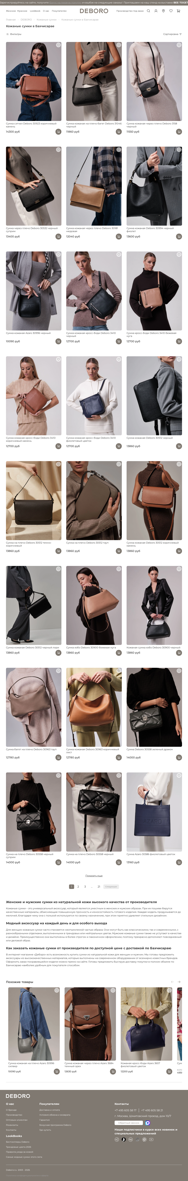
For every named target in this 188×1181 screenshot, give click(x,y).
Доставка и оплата (49, 1110)
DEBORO (26, 19)
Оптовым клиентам (16, 1120)
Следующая (111, 886)
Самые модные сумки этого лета (24, 1157)
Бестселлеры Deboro (17, 1142)
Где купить (45, 1130)
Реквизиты (12, 1125)
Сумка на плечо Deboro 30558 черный (90, 854)
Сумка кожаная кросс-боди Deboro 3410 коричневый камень (31, 439)
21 (99, 886)
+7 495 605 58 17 (125, 1110)
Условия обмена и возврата (54, 1115)
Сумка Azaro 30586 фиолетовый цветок (151, 854)
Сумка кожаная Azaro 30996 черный (28, 333)
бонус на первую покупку (34, 2)
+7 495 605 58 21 (152, 1110)
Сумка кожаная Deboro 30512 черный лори (32, 647)
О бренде (11, 1110)
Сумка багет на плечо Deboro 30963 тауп (31, 749)
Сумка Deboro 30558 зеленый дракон (150, 749)
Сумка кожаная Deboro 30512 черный (150, 437)
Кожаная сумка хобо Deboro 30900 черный (153, 647)
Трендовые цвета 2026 (18, 1147)
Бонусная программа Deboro (55, 1125)
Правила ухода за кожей (19, 1152)
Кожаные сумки (46, 19)
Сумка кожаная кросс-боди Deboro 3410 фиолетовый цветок (91, 439)
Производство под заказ (130, 11)
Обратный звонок (128, 1122)
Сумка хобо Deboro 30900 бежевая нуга (91, 647)
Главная (11, 19)
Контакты (11, 1130)
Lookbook (35, 11)
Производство (14, 1115)
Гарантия (44, 1120)
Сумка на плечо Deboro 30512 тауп (87, 542)
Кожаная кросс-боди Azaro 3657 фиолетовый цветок (146, 1070)
